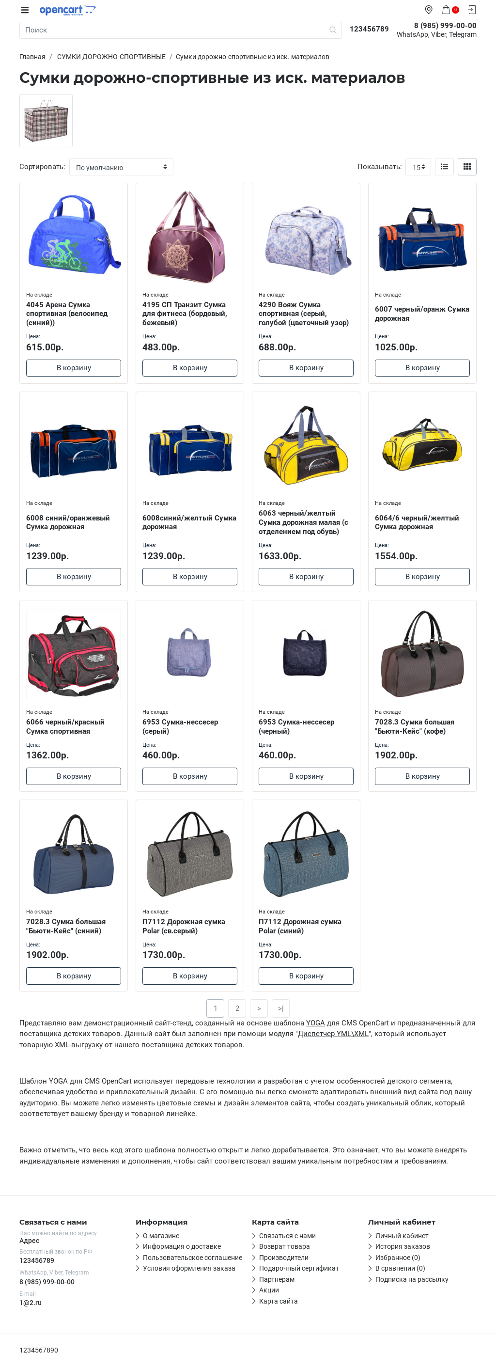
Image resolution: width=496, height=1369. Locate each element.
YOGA (315, 1026)
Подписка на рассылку (412, 1282)
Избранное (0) (397, 1260)
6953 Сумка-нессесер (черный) (297, 727)
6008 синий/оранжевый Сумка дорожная (69, 522)
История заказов (402, 1250)
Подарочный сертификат (299, 1271)
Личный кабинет (402, 1239)
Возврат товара (284, 1250)
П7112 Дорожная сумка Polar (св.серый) (184, 928)
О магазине (161, 1239)
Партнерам (276, 1282)
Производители (284, 1260)
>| (281, 1011)
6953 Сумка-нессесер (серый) (181, 727)
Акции (269, 1293)
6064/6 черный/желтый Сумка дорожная (418, 522)
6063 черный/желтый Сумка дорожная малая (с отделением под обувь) (304, 522)
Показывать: (379, 166)
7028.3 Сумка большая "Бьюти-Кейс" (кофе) (415, 727)
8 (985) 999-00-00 (47, 1285)
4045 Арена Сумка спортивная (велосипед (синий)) (67, 313)
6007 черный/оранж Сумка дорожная (411, 313)
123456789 (36, 1263)
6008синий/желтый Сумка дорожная (178, 522)
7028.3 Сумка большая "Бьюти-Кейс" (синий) (67, 928)
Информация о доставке (182, 1250)
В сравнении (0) (400, 1271)
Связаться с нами (287, 1239)
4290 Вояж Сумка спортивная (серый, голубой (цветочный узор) (305, 313)
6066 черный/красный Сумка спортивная (66, 727)
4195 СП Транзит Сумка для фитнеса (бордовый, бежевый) (185, 313)
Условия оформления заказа (189, 1271)
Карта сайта (278, 1304)
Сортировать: (42, 166)
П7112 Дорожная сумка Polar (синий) (301, 928)
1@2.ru (30, 1305)
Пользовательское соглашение (192, 1260)
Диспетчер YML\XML (333, 1037)
